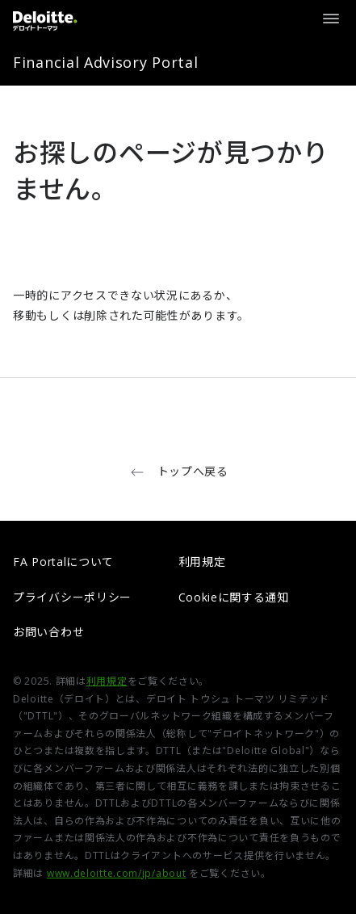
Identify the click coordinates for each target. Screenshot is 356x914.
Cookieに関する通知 (233, 597)
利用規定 (202, 561)
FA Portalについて (63, 561)
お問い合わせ (48, 631)
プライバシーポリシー (72, 597)
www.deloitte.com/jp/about (116, 873)
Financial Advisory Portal (106, 62)
